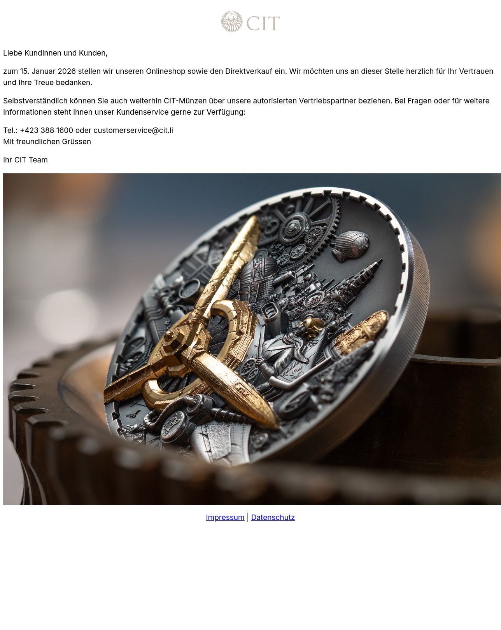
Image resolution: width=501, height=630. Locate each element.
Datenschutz (273, 517)
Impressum (225, 517)
